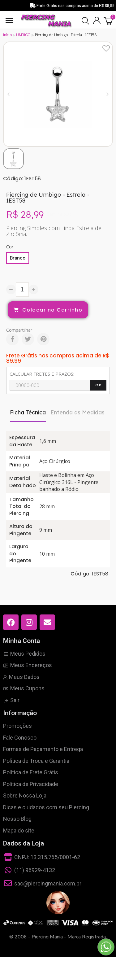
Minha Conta (21, 641)
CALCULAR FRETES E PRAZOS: (42, 374)
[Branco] (17, 258)
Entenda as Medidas (77, 412)
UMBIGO (23, 34)
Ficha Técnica (28, 412)
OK (98, 384)
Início (7, 34)
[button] (85, 20)
